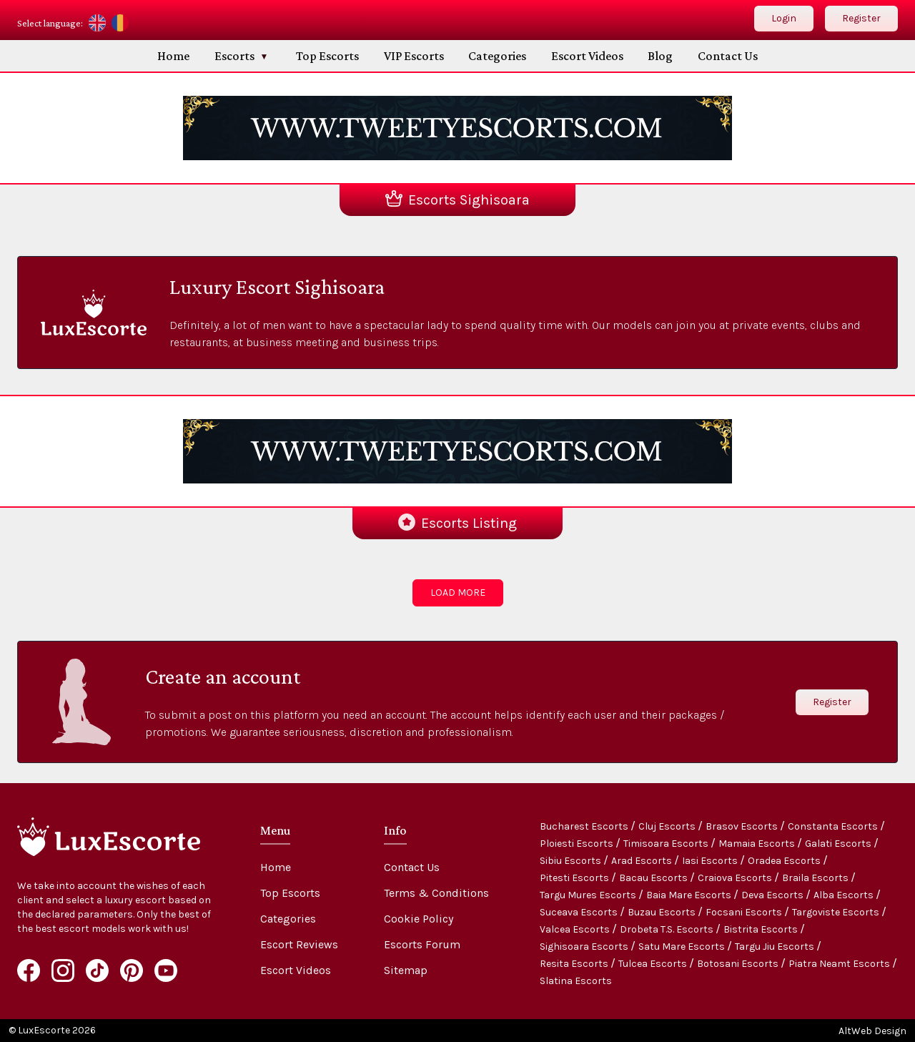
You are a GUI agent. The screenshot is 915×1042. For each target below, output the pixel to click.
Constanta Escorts (834, 826)
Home (173, 56)
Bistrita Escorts (761, 929)
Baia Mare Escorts (689, 895)
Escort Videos (587, 56)
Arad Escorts (642, 861)
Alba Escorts (844, 895)
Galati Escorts (839, 843)
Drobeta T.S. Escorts (668, 929)
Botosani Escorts (739, 964)
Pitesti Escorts (575, 878)
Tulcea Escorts (653, 964)
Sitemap (405, 970)
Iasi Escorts (711, 861)
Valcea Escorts (576, 929)
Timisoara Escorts (667, 843)
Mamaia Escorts (757, 843)
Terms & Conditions (436, 893)
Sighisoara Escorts (585, 946)
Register (861, 18)
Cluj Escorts (668, 826)
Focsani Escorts (745, 912)
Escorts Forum (422, 944)
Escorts (234, 56)
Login (783, 18)
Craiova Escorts (736, 878)
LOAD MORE (457, 592)
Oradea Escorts (785, 861)
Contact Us (728, 56)
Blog (660, 56)
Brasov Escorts (743, 826)
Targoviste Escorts (836, 912)
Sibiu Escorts (571, 861)
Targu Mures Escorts (589, 895)
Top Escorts (327, 56)
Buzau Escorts (663, 912)
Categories (497, 56)
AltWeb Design (872, 1031)
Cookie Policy (418, 918)
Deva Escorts (773, 895)
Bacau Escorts (654, 878)
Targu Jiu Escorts (775, 946)
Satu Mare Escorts (682, 946)
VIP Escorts (414, 56)
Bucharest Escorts (585, 826)
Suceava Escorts (580, 912)
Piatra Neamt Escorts (840, 964)
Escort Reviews (299, 944)
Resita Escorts (575, 964)
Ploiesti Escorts (577, 843)
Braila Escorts (816, 878)
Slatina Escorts (576, 981)
